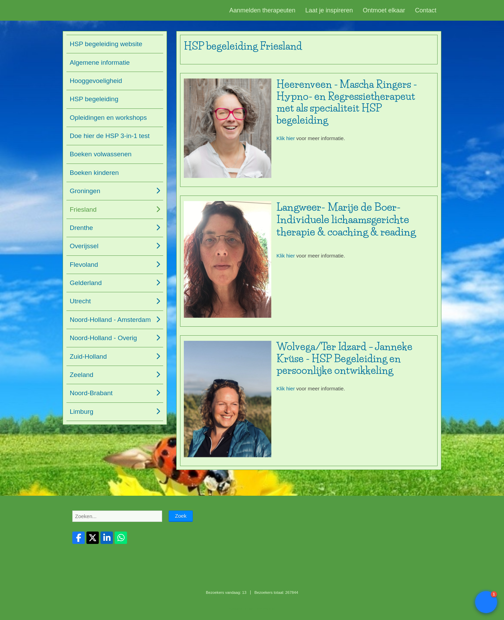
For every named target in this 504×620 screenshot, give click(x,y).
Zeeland (82, 374)
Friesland (83, 209)
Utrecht (80, 301)
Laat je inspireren (329, 10)
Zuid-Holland (88, 356)
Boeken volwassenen (101, 154)
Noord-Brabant (91, 393)
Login (249, 608)
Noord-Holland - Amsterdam (110, 319)
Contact (426, 10)
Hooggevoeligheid (96, 80)
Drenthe (81, 227)
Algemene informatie (100, 62)
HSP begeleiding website (106, 44)
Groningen (85, 191)
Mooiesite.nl (266, 608)
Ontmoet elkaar (384, 10)
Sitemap (235, 608)
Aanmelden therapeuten (262, 10)
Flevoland (84, 264)
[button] (486, 602)
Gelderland (86, 282)
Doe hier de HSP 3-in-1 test (110, 135)
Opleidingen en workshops (108, 117)
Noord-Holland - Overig (103, 337)
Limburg (82, 411)
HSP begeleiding (94, 99)
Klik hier (285, 138)
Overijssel (84, 246)
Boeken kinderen (94, 172)
